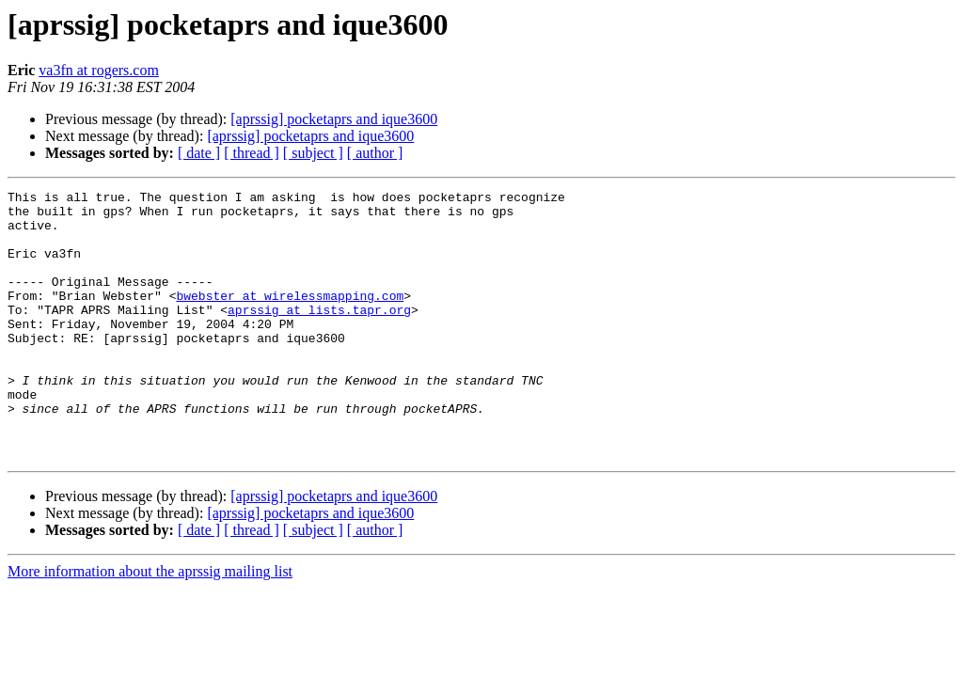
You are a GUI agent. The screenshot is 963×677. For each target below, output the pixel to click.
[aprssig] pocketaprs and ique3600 (333, 119)
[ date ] (199, 153)
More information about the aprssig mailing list (150, 625)
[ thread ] (251, 153)
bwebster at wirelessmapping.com (289, 317)
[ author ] (375, 153)
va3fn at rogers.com (99, 70)
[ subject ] (313, 153)
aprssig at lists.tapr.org (319, 334)
